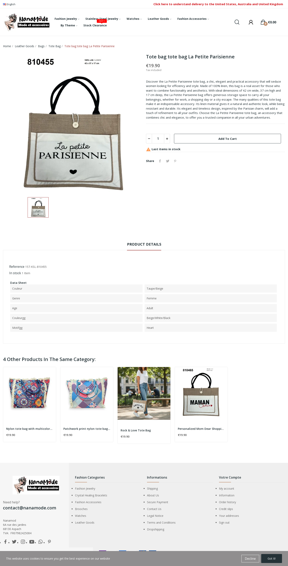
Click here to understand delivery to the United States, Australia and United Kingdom (218, 4)
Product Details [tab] (144, 244)
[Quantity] (158, 138)
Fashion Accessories (88, 502)
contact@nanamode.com (29, 507)
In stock (15, 273)
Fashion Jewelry (85, 488)
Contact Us (154, 509)
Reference (16, 266)
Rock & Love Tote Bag (136, 430)
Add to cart (227, 139)
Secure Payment (157, 502)
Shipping (152, 488)
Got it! (272, 558)
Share (160, 161)
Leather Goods (84, 522)
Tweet (167, 161)
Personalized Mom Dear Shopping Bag (201, 429)
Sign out (224, 522)
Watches (80, 516)
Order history (227, 502)
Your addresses (229, 516)
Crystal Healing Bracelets (91, 495)
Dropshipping (155, 529)
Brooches (81, 509)
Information (226, 495)
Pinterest (175, 161)
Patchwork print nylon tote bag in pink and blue (86, 429)
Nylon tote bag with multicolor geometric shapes (29, 429)
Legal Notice (155, 516)
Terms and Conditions (161, 522)
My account (226, 488)
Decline (250, 558)
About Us (153, 495)
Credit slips (226, 509)
